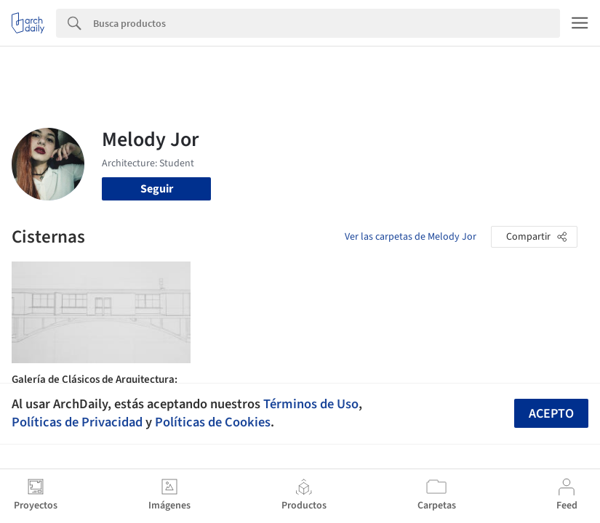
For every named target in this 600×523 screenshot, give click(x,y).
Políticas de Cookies (213, 422)
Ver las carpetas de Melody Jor (410, 237)
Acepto (551, 414)
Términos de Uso (311, 403)
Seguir (156, 189)
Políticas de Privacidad (77, 422)
